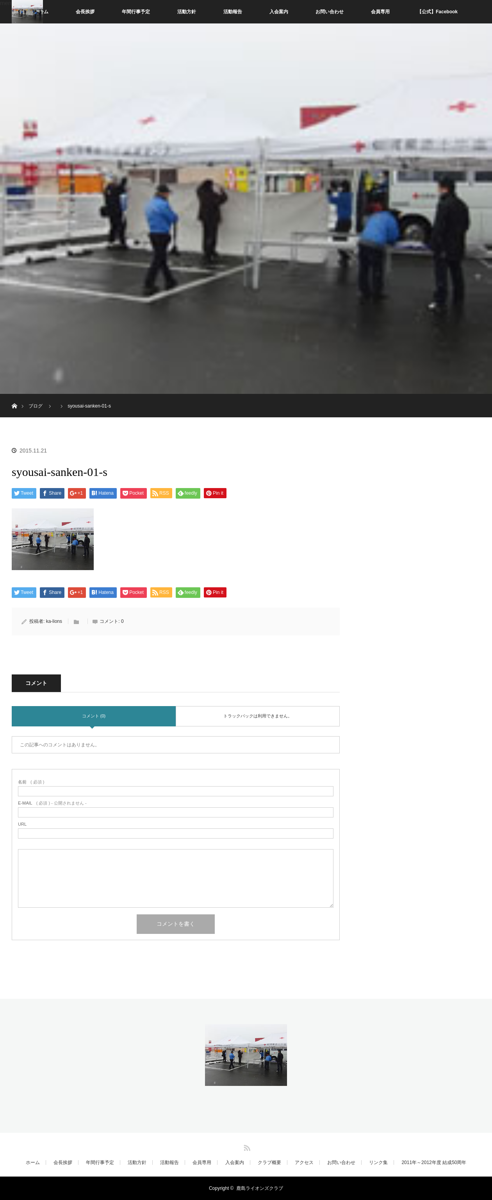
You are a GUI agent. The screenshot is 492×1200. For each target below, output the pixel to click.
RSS (246, 1146)
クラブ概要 (269, 1162)
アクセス (304, 1162)
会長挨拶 (85, 11)
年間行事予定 (136, 11)
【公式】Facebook (437, 11)
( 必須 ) (31, 782)
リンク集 (378, 1162)
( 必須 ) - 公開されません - (52, 803)
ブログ (36, 406)
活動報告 (232, 11)
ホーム (33, 1162)
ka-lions (54, 621)
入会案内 (278, 11)
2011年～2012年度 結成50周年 (433, 1162)
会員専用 (380, 11)
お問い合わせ (330, 11)
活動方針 (186, 11)
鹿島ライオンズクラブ (259, 1188)
